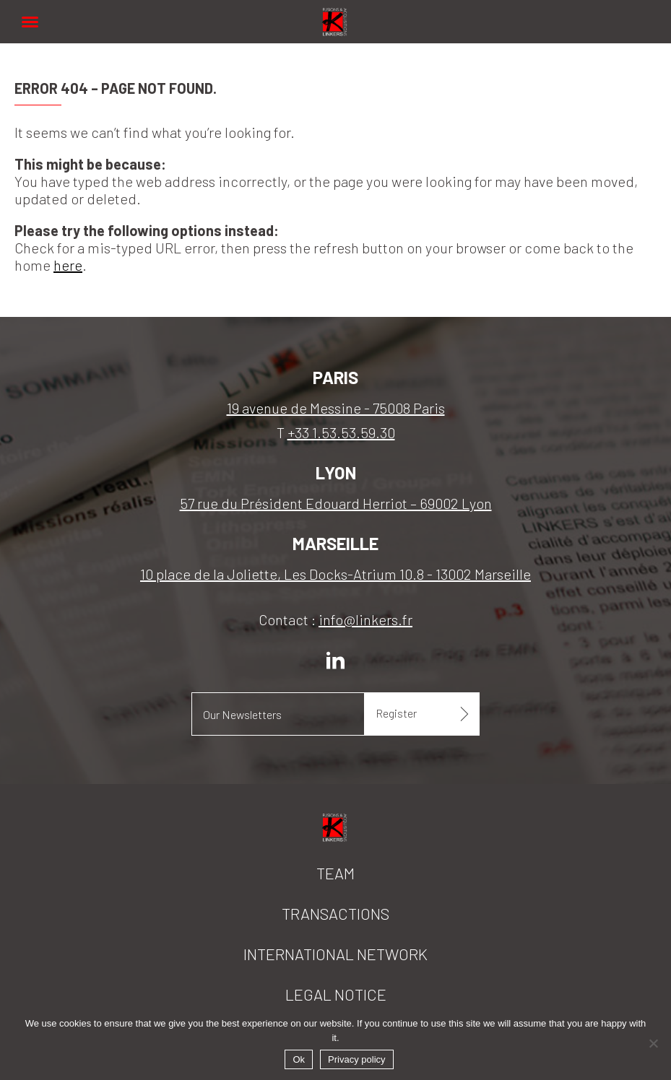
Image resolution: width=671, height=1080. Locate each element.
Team (335, 872)
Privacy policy (356, 1059)
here (67, 265)
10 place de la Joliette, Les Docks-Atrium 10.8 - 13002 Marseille (335, 574)
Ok (299, 1059)
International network (335, 953)
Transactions (335, 913)
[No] (653, 1043)
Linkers (335, 14)
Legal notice (335, 994)
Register (396, 713)
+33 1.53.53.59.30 (341, 432)
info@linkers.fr (365, 619)
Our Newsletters (242, 714)
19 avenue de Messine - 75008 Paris (336, 408)
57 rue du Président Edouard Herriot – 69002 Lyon (336, 503)
